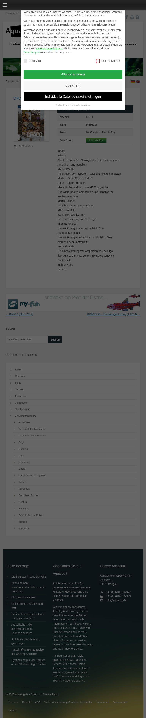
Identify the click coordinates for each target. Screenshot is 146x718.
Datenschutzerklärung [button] (80, 105)
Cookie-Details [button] (62, 105)
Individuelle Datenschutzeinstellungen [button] (73, 97)
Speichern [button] (73, 85)
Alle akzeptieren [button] (73, 74)
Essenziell (32, 61)
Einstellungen (32, 52)
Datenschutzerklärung (49, 48)
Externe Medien (108, 61)
